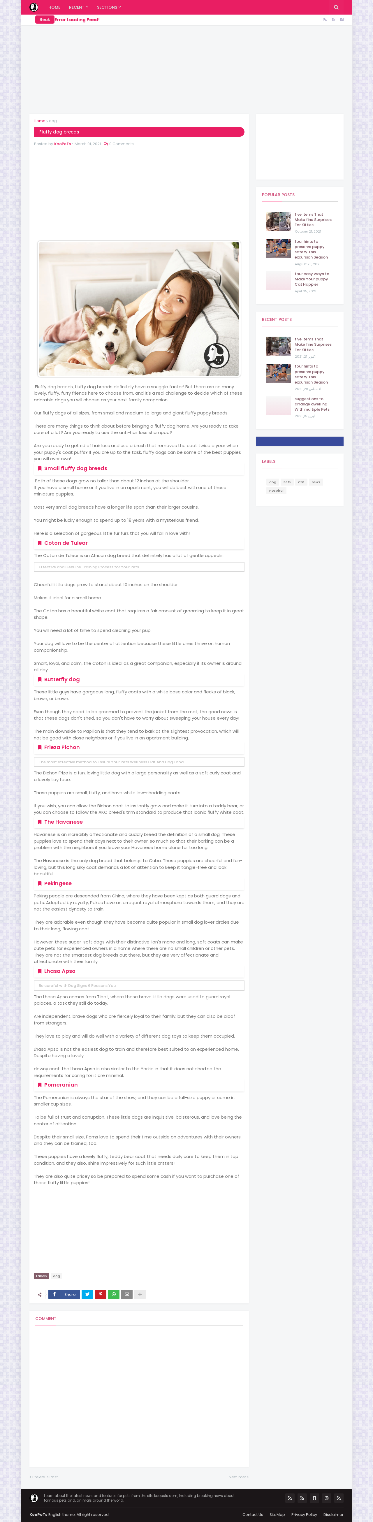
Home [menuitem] (54, 7)
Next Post (237, 1477)
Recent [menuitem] (77, 7)
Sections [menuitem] (107, 7)
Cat (301, 482)
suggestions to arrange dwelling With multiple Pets (312, 404)
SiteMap (277, 1514)
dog (53, 121)
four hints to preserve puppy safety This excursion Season (311, 249)
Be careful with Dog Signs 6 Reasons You (77, 985)
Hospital (276, 490)
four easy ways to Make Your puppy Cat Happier (312, 279)
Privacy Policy (304, 1514)
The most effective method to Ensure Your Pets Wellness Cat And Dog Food (111, 762)
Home (39, 121)
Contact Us (252, 1514)
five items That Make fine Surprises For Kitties (313, 220)
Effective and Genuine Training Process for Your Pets (89, 567)
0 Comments (121, 144)
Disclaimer (333, 1514)
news (316, 482)
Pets (287, 482)
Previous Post (45, 1477)
